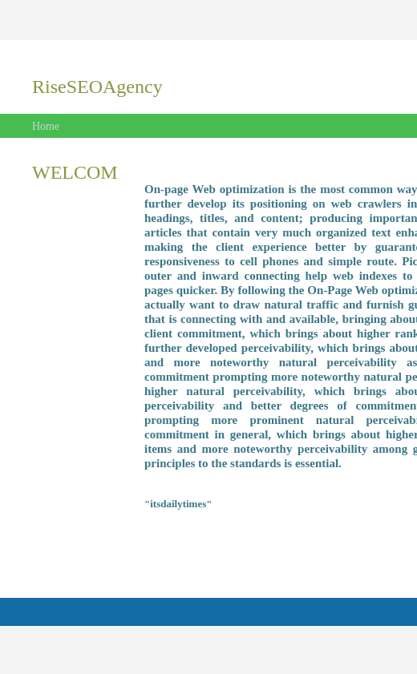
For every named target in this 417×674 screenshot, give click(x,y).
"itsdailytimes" (178, 504)
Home (45, 126)
